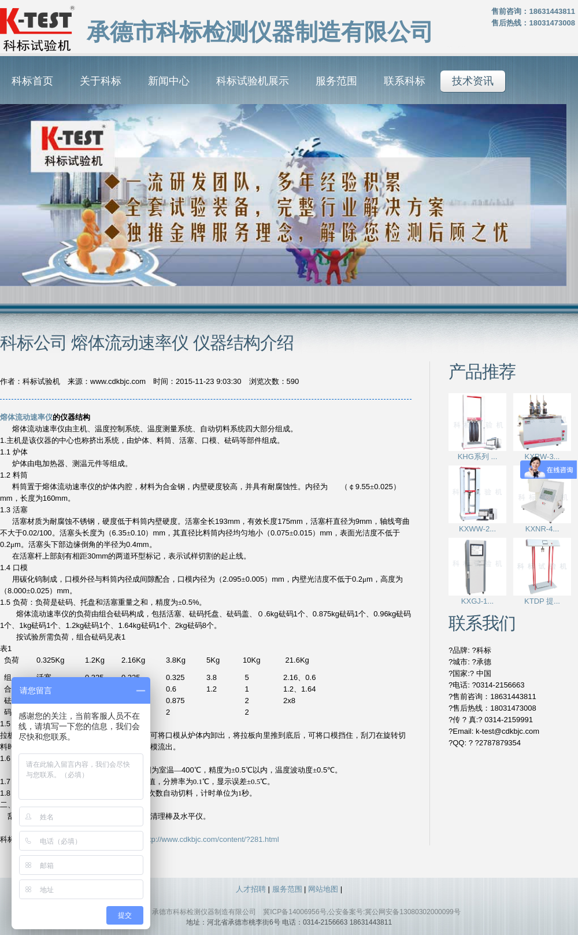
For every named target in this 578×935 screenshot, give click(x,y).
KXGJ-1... (477, 601)
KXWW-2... (477, 528)
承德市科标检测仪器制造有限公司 (204, 912)
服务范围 (336, 81)
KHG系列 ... (478, 456)
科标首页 (32, 81)
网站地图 (323, 889)
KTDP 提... (542, 601)
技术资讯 (473, 81)
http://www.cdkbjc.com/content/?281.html (211, 839)
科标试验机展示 (252, 81)
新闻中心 (169, 81)
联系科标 (404, 81)
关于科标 (100, 81)
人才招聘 (251, 889)
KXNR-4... (542, 528)
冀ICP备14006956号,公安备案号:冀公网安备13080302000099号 (362, 912)
